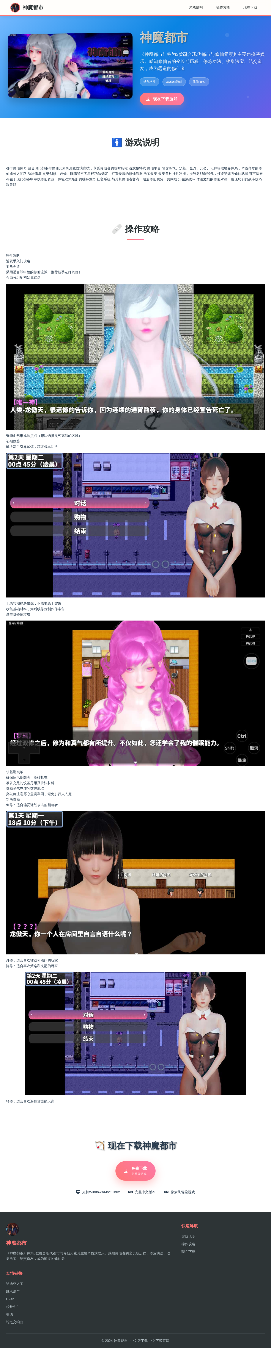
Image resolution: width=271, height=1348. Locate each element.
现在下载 (250, 7)
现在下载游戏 (162, 99)
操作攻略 (223, 7)
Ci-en (10, 1299)
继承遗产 (13, 1291)
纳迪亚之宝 (14, 1284)
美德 (9, 1314)
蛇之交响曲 (14, 1322)
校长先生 (13, 1307)
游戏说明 (196, 7)
